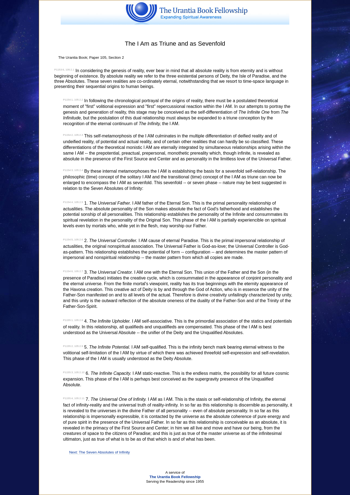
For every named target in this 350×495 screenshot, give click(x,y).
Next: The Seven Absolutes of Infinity (99, 452)
